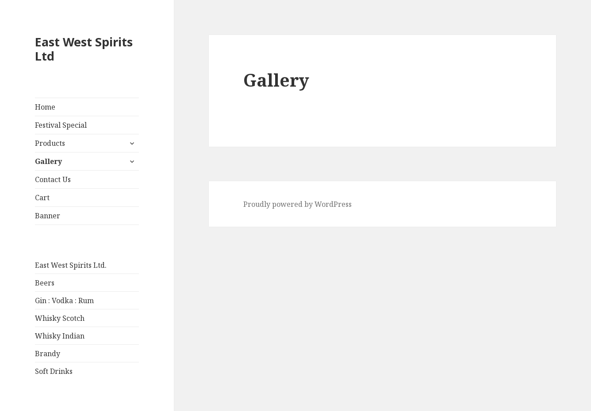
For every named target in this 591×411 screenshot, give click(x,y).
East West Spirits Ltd (84, 49)
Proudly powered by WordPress (297, 204)
